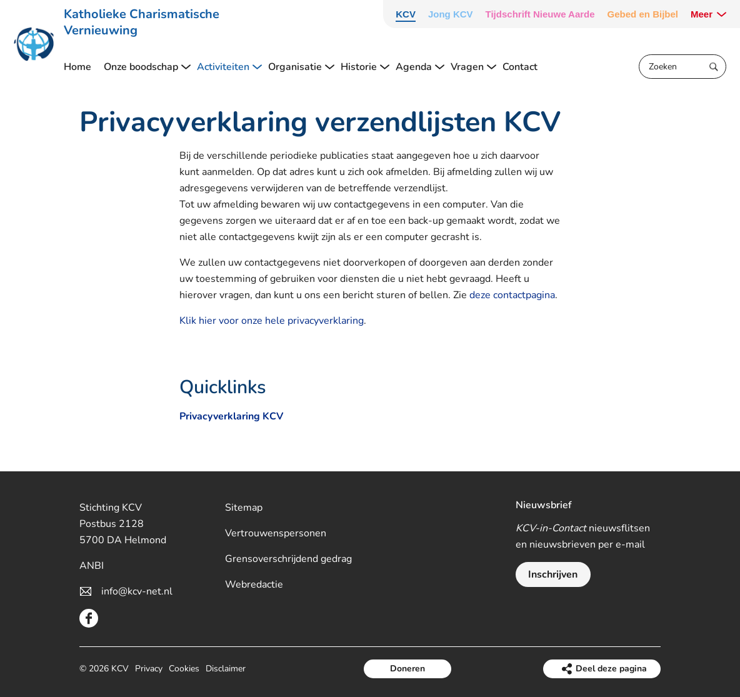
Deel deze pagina (611, 668)
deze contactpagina (512, 295)
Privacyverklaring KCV (231, 416)
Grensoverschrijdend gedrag (288, 559)
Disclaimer (226, 668)
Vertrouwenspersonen (275, 533)
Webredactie (254, 584)
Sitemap (243, 507)
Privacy (148, 668)
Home (77, 67)
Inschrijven (553, 574)
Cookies (184, 668)
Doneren (407, 668)
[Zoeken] (682, 66)
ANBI (91, 566)
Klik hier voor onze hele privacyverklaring (271, 321)
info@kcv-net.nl (136, 591)
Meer (701, 14)
